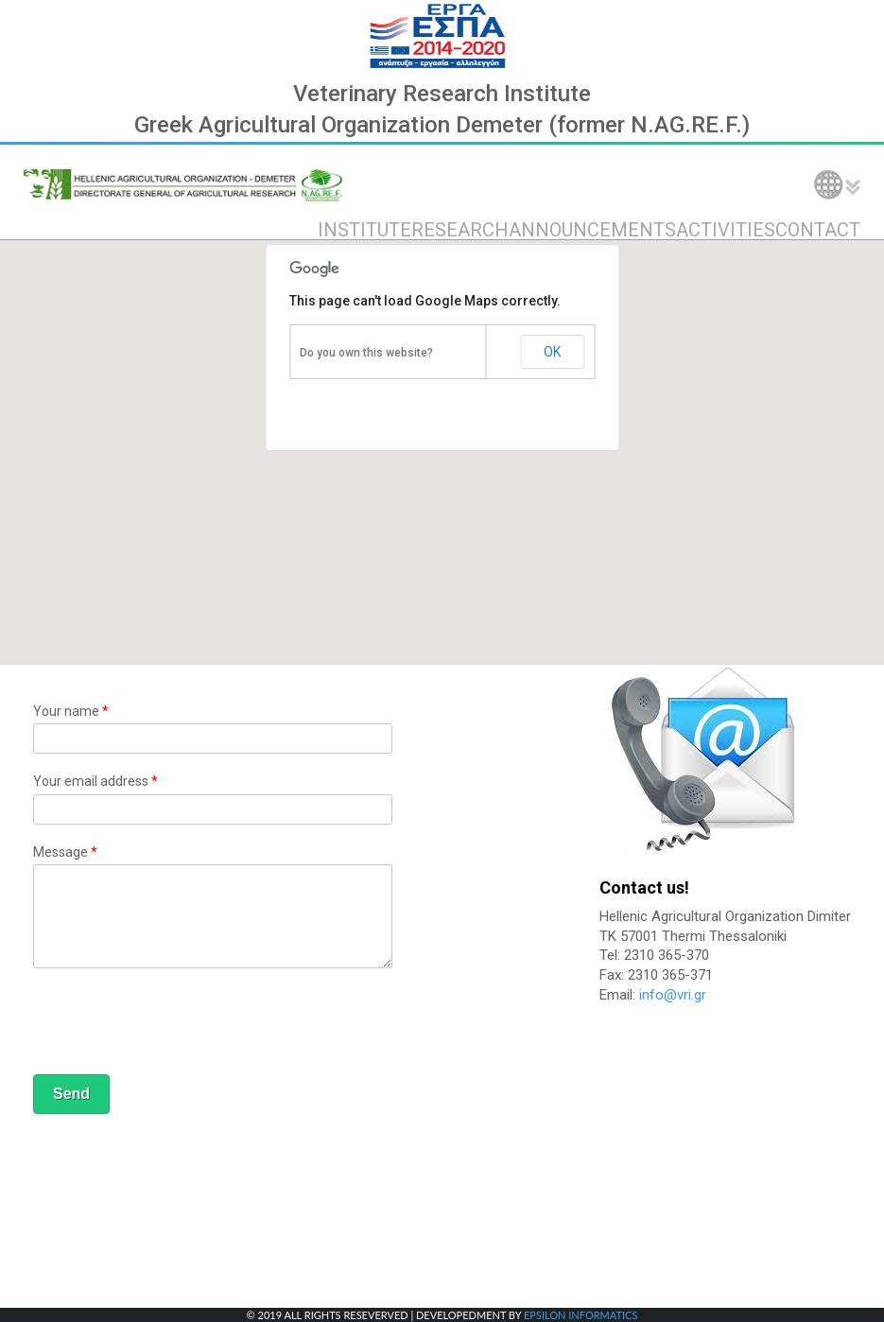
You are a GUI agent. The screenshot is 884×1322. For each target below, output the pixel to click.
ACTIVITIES (725, 229)
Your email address (95, 781)
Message (65, 852)
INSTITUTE (364, 229)
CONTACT (817, 229)
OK (552, 351)
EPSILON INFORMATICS (580, 1315)
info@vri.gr (672, 994)
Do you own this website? (366, 352)
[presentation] (177, 1024)
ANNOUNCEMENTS (592, 229)
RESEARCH (460, 229)
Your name (71, 711)
